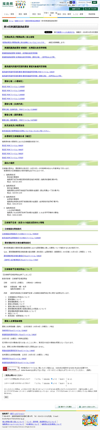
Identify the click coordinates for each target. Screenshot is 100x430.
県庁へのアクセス (17, 414)
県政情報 (92, 14)
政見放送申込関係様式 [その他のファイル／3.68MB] (21, 238)
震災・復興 (23, 14)
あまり (62, 379)
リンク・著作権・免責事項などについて (41, 422)
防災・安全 (36, 14)
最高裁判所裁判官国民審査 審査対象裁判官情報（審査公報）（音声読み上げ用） (32, 76)
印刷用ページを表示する (65, 32)
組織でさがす (76, 8)
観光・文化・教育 (64, 14)
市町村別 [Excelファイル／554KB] (14, 330)
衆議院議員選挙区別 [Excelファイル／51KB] (18, 363)
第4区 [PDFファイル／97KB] (12, 158)
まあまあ (47, 379)
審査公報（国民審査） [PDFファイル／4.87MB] (19, 120)
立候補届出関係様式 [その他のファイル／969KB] (20, 234)
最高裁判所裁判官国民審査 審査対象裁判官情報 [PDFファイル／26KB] (28, 72)
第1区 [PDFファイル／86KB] (12, 145)
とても (38, 379)
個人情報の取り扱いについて (13, 422)
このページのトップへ (87, 406)
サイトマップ (46, 7)
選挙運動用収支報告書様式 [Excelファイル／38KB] (22, 256)
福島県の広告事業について (52, 424)
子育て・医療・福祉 (50, 14)
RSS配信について (32, 424)
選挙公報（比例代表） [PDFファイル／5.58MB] (19, 109)
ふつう (55, 379)
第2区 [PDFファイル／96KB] (12, 150)
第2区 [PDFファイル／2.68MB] (13, 90)
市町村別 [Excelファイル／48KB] (14, 359)
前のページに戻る (65, 406)
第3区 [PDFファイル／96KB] (12, 153)
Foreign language (46, 5)
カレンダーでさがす (91, 8)
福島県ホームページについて (13, 424)
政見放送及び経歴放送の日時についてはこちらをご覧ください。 (26, 131)
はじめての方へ (46, 3)
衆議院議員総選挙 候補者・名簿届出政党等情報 (20, 53)
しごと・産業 (78, 14)
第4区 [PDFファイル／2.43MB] (13, 99)
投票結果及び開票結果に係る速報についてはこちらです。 (24, 42)
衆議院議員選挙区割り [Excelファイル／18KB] (19, 334)
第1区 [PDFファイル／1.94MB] (13, 87)
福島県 (8, 4)
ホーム (11, 21)
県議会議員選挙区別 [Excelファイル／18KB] (18, 350)
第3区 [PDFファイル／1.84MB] (13, 95)
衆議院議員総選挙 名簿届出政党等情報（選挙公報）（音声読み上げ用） (29, 57)
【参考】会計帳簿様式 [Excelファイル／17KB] (21, 260)
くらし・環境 (9, 14)
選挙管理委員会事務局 (32, 21)
